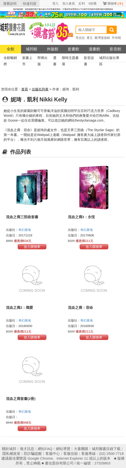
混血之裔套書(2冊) (20, 399)
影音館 (115, 49)
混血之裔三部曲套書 (22, 217)
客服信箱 (70, 453)
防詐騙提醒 (33, 453)
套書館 (73, 49)
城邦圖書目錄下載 (106, 449)
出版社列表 (40, 89)
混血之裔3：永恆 (81, 217)
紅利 (82, 3)
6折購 (93, 3)
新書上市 (27, 58)
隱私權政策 (11, 453)
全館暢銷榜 (10, 58)
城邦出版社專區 (109, 58)
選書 (54, 58)
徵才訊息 (27, 449)
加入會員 (68, 3)
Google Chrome (40, 458)
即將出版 (43, 58)
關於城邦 (9, 449)
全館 (10, 49)
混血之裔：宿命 (80, 307)
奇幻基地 (24, 230)
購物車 (115, 3)
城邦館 (31, 49)
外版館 (52, 49)
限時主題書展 (70, 58)
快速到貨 (29, 4)
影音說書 (89, 58)
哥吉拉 (80, 37)
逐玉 (90, 37)
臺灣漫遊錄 (102, 37)
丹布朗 (116, 37)
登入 (55, 3)
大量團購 (81, 449)
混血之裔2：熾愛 (19, 307)
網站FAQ (45, 449)
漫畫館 (94, 49)
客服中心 (52, 453)
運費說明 (9, 4)
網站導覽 (63, 449)
